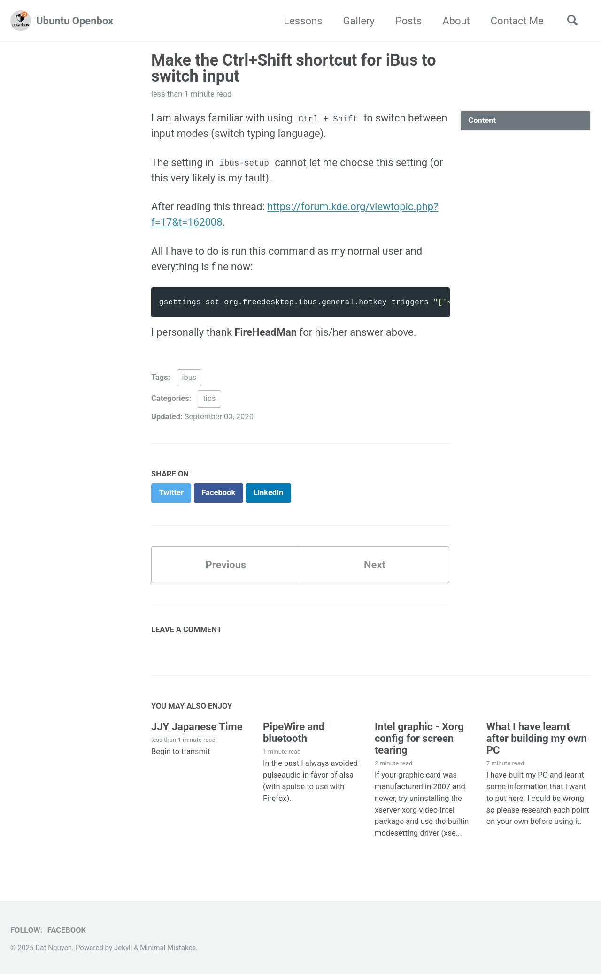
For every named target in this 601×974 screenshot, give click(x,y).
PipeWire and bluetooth (293, 732)
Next (374, 565)
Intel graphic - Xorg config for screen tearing (419, 738)
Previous (226, 565)
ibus (189, 377)
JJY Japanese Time (197, 726)
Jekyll (123, 948)
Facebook (66, 930)
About (456, 21)
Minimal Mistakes (168, 948)
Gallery (359, 21)
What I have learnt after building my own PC (536, 738)
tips (209, 398)
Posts (408, 21)
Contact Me (517, 21)
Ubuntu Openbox (74, 21)
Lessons (303, 21)
